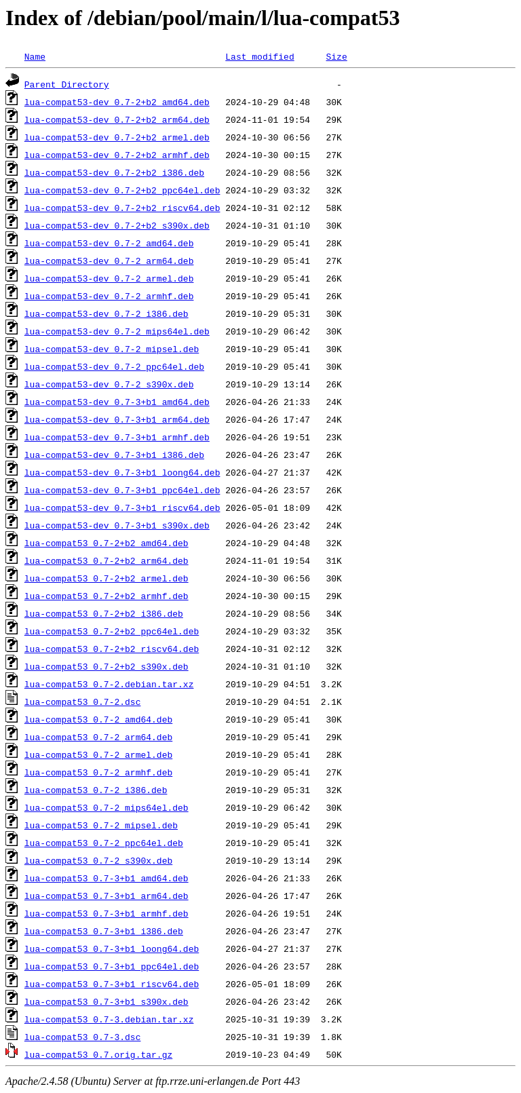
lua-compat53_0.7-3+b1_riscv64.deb (111, 984)
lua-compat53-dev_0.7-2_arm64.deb (109, 260)
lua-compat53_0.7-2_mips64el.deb (106, 807)
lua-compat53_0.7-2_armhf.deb (98, 772)
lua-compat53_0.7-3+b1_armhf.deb (106, 913)
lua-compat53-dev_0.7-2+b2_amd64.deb (117, 102)
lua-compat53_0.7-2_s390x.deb (98, 860)
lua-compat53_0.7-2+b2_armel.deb (106, 578)
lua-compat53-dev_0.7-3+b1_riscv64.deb (122, 507)
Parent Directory (66, 84)
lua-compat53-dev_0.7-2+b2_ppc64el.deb (122, 190)
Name (34, 56)
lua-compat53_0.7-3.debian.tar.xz (109, 1019)
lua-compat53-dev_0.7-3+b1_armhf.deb (117, 437)
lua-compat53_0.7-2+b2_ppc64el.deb (111, 631)
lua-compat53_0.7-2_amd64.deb (98, 719)
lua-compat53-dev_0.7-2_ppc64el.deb (114, 366)
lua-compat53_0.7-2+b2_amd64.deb (106, 543)
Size (336, 56)
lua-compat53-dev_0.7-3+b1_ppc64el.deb (122, 490)
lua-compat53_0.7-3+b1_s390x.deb (106, 1001)
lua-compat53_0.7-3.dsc (82, 1037)
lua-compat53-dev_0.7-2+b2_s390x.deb (117, 225)
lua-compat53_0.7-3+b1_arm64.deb (106, 895)
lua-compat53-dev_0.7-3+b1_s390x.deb (117, 525)
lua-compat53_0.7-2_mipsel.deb (101, 825)
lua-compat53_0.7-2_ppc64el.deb (103, 843)
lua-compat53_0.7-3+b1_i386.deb (103, 931)
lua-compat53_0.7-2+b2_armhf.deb (106, 596)
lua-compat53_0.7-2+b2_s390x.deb (106, 666)
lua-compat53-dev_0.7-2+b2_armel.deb (117, 137)
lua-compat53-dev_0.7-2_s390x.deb (109, 384)
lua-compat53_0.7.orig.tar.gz (98, 1054)
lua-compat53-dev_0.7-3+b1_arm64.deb (117, 419)
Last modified (259, 56)
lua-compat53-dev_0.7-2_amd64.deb (109, 243)
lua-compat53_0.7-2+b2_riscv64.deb (111, 649)
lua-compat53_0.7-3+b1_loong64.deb (111, 948)
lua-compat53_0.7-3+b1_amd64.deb (106, 878)
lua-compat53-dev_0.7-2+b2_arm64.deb (117, 119)
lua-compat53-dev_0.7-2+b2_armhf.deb (117, 155)
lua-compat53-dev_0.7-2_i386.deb (106, 313)
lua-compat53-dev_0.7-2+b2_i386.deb (114, 172)
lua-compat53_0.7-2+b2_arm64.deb (106, 560)
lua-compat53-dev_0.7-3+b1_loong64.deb (122, 472)
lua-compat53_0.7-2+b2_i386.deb (103, 613)
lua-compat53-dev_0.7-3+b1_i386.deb (114, 454)
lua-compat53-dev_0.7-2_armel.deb (109, 278)
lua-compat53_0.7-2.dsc (82, 701)
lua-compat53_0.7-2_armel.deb (98, 754)
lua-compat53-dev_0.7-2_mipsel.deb (111, 349)
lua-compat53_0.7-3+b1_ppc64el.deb (111, 966)
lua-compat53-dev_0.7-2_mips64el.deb (117, 331)
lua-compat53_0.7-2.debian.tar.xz (109, 684)
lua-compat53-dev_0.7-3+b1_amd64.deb (117, 402)
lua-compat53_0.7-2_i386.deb (96, 790)
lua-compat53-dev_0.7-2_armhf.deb (109, 296)
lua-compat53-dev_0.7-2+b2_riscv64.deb (122, 208)
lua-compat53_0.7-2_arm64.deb (98, 737)
